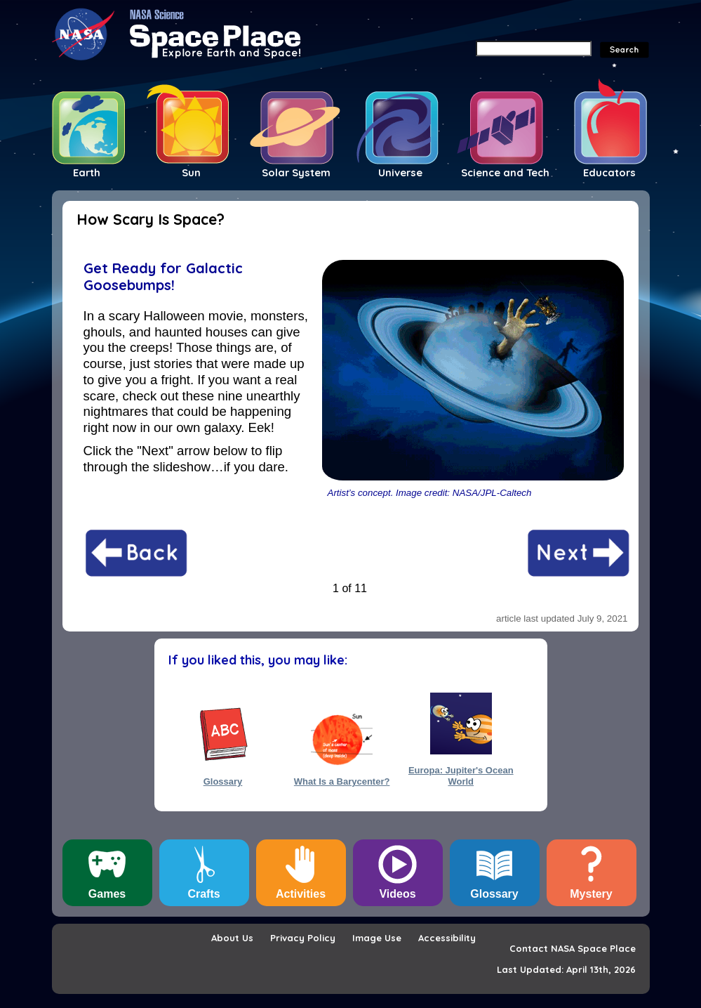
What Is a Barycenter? (342, 781)
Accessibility (447, 937)
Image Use (376, 937)
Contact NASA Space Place (572, 948)
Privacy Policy (302, 937)
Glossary (223, 781)
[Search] (534, 48)
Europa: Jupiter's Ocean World (461, 775)
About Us (232, 937)
